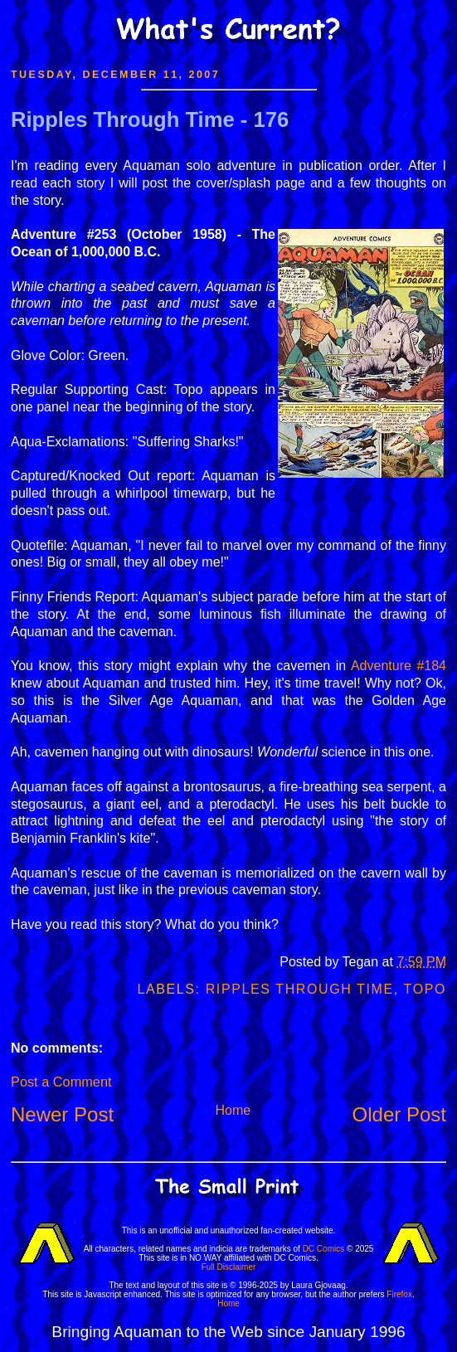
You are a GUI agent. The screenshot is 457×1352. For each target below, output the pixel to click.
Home (232, 1110)
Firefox (399, 1294)
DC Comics (324, 1248)
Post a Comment (61, 1081)
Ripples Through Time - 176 (150, 119)
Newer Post (62, 1114)
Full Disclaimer (229, 1267)
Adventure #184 (398, 666)
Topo (425, 989)
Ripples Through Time (300, 989)
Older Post (399, 1114)
